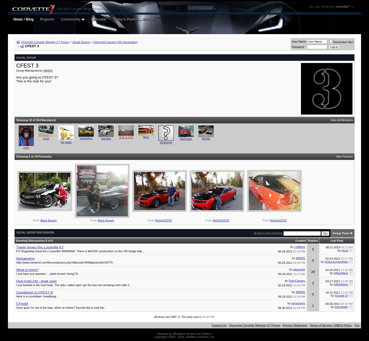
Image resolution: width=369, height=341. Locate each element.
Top (356, 325)
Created (300, 240)
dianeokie (186, 138)
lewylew (106, 138)
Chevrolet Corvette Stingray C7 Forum (45, 42)
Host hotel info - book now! (36, 281)
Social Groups (81, 42)
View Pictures (344, 156)
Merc (146, 137)
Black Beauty (48, 220)
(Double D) (341, 295)
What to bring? (27, 270)
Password (298, 46)
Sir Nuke (66, 142)
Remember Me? (341, 42)
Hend (344, 250)
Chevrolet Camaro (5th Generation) (116, 42)
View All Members (341, 120)
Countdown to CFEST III (34, 292)
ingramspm (298, 303)
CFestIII (22, 304)
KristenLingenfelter (336, 261)
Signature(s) (25, 258)
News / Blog (23, 19)
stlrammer (166, 142)
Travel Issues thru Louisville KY (40, 247)
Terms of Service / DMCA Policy (331, 325)
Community (73, 19)
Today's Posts (125, 19)
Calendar (98, 19)
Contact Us (219, 325)
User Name (299, 41)
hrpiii (46, 138)
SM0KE (48, 70)
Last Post (337, 240)
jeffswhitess (341, 273)
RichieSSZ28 (163, 220)
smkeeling (86, 138)
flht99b (206, 138)
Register (47, 19)
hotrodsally (341, 306)
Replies (313, 240)
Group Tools (341, 233)
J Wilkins (299, 246)
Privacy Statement (295, 325)
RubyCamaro (297, 280)
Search (149, 19)
